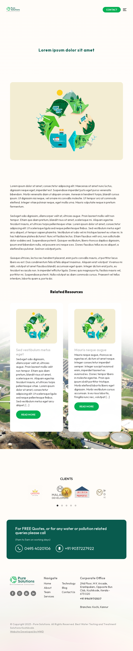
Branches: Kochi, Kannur (94, 607)
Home (47, 583)
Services (49, 596)
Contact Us (68, 592)
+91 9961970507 (90, 598)
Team (47, 592)
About (47, 587)
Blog (64, 587)
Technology (69, 583)
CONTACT (111, 9)
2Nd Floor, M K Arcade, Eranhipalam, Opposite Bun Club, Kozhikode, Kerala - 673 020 (96, 588)
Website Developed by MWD (27, 631)
